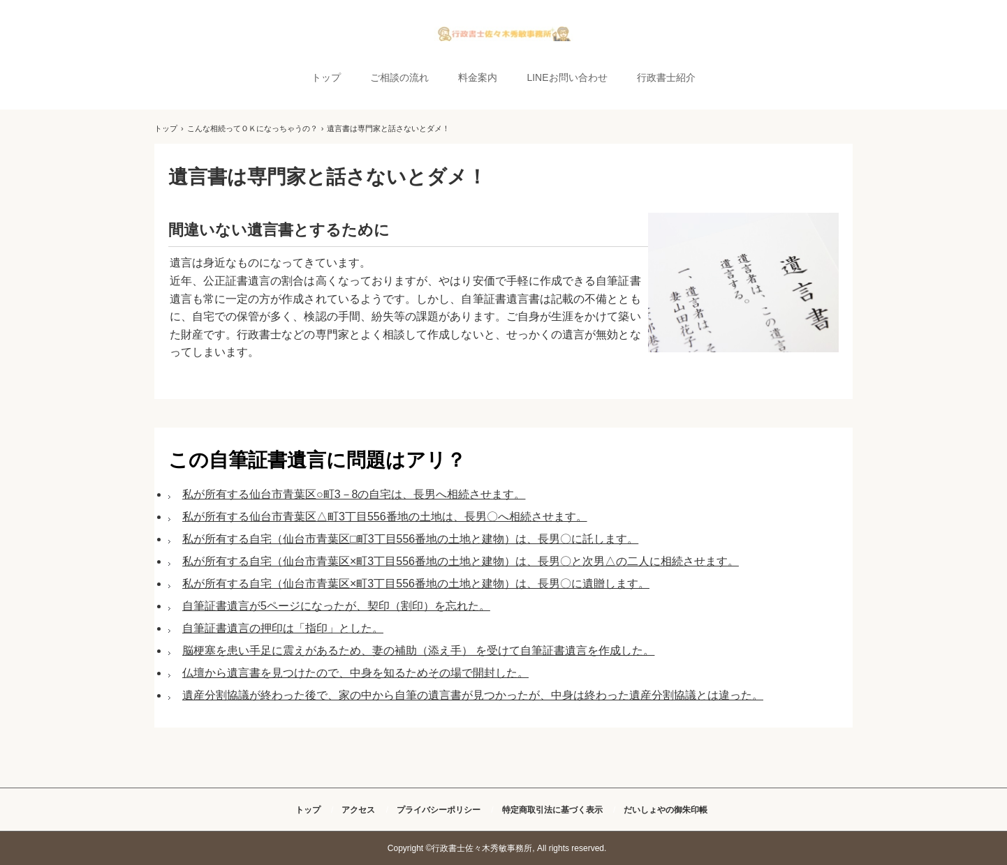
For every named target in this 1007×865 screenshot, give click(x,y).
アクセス (358, 810)
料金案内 (477, 77)
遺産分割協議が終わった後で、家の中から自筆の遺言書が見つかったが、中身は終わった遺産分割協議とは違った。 (472, 695)
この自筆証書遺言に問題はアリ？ (317, 460)
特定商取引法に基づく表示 (552, 810)
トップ (326, 77)
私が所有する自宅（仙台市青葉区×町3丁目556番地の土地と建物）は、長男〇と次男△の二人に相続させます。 (460, 561)
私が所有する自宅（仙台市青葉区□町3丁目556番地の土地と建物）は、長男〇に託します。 (410, 539)
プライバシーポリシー (438, 810)
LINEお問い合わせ (567, 77)
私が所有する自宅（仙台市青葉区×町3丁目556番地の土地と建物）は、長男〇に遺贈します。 (415, 583)
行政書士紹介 (666, 77)
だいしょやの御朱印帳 (665, 810)
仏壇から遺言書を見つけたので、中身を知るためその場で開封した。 (355, 673)
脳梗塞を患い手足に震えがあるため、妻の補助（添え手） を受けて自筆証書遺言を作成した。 (418, 650)
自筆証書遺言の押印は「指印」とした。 (282, 628)
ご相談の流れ (399, 77)
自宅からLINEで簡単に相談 (503, 34)
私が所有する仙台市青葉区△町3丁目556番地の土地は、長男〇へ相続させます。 (384, 516)
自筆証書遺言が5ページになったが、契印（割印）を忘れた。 (336, 606)
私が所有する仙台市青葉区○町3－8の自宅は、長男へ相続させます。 (353, 494)
